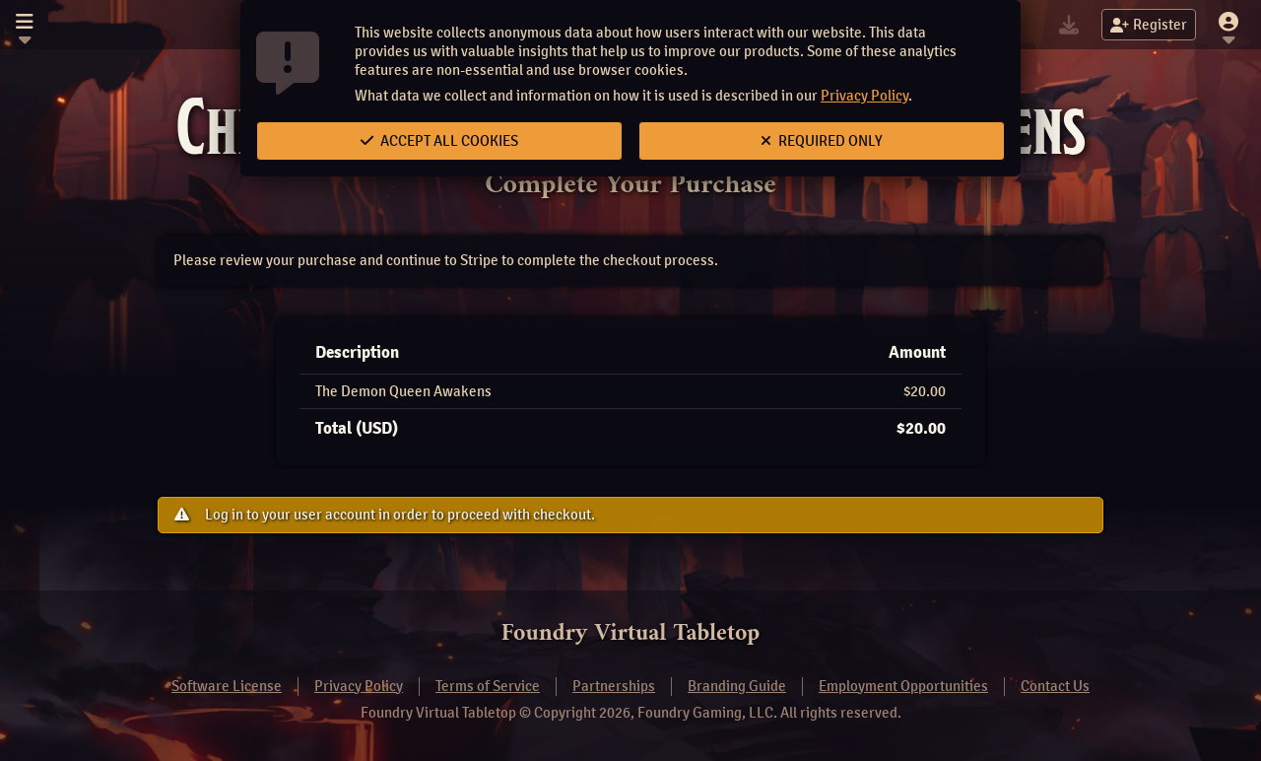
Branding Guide (737, 686)
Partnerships (613, 686)
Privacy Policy (864, 95)
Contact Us (1055, 686)
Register (1148, 25)
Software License (226, 686)
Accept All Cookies (439, 141)
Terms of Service (487, 686)
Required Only (822, 141)
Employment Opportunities (903, 686)
